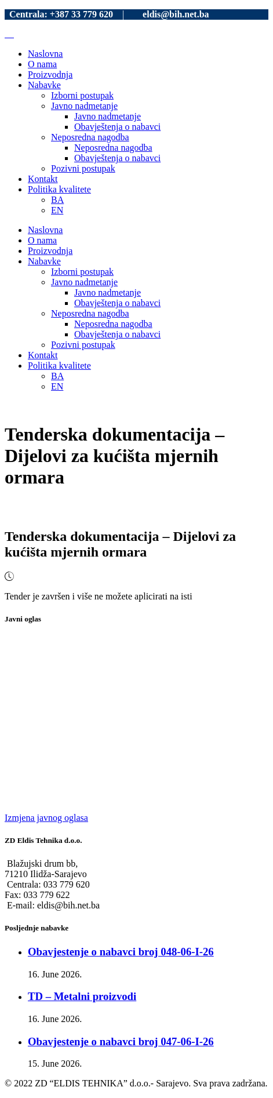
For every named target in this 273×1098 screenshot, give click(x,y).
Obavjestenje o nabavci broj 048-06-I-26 (121, 952)
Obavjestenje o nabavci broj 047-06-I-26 (121, 1041)
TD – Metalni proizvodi (82, 996)
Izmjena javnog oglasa (46, 818)
